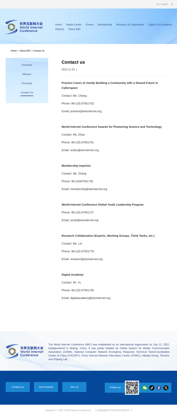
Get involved (46, 387)
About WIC (74, 29)
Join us (74, 387)
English (164, 4)
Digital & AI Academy (160, 24)
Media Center (74, 24)
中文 (158, 4)
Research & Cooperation (130, 24)
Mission (27, 74)
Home (58, 24)
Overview (27, 65)
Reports (59, 29)
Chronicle (27, 83)
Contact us (18, 387)
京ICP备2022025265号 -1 (119, 410)
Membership (105, 24)
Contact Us (38, 51)
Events (90, 24)
